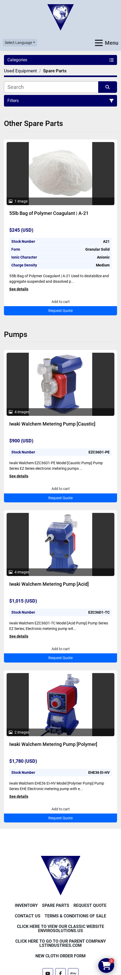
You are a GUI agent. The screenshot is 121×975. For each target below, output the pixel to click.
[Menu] (99, 43)
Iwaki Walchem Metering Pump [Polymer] (53, 744)
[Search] (51, 87)
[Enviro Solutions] (60, 875)
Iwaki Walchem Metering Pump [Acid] (49, 584)
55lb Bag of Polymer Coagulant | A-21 (49, 213)
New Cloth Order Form (60, 955)
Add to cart (61, 302)
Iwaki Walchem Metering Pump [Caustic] (52, 424)
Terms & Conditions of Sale (75, 915)
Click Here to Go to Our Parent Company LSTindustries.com (60, 943)
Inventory (26, 905)
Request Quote (60, 311)
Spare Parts (55, 905)
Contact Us (27, 915)
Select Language (18, 43)
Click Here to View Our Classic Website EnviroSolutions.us (60, 928)
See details (18, 289)
